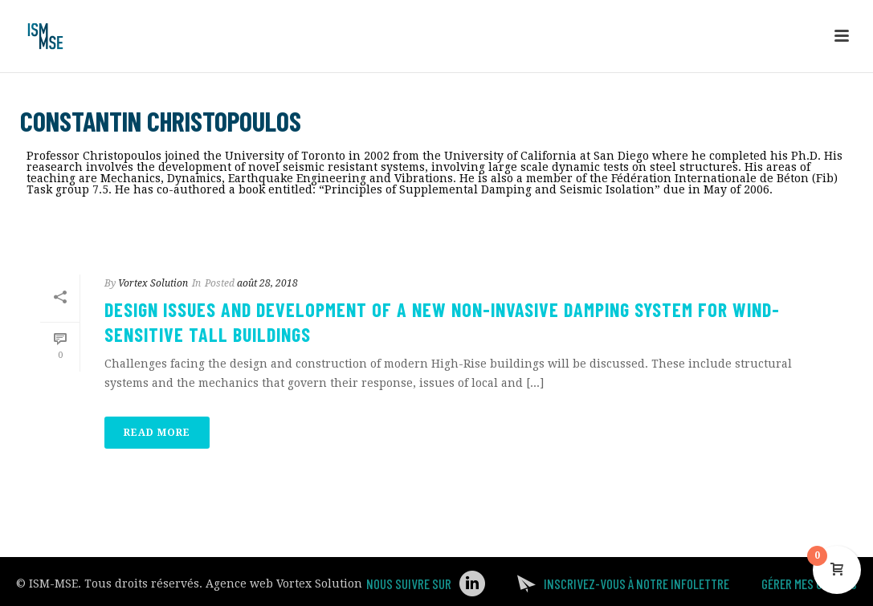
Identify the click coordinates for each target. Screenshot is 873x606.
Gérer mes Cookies (809, 583)
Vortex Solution (153, 283)
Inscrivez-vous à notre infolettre (636, 583)
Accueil (650, 219)
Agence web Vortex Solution (284, 583)
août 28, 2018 (267, 283)
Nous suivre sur (408, 583)
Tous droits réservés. (143, 583)
